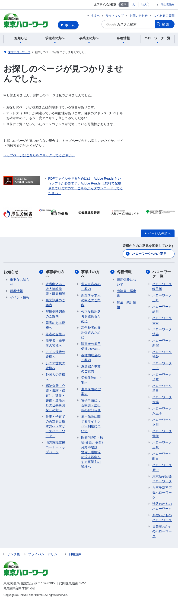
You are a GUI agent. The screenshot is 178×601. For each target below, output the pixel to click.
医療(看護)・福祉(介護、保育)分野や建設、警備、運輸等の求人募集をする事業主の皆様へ (92, 452)
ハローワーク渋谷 (162, 331)
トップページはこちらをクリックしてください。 (39, 155)
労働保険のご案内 (91, 380)
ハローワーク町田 (162, 456)
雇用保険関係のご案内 (55, 314)
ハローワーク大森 (162, 320)
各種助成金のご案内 (91, 357)
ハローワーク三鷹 (162, 445)
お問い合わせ (139, 15)
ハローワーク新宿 (162, 343)
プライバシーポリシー (44, 554)
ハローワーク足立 (162, 377)
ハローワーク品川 (162, 309)
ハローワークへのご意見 (149, 254)
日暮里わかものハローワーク (162, 531)
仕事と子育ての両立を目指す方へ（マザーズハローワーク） (55, 426)
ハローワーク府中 (162, 467)
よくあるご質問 (164, 15)
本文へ (95, 15)
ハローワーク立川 (162, 422)
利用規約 (75, 554)
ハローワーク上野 (162, 297)
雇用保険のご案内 (91, 391)
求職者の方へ (55, 274)
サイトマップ (115, 15)
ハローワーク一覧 (161, 274)
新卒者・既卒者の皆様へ (55, 343)
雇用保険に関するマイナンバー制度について (91, 424)
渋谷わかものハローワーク (162, 506)
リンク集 (13, 554)
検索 (166, 24)
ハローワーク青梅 (162, 433)
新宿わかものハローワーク (162, 517)
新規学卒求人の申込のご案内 (91, 300)
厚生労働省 (168, 4)
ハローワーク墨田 (162, 388)
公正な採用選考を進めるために (91, 316)
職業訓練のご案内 (55, 302)
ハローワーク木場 (162, 399)
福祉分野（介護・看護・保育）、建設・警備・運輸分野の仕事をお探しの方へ (55, 398)
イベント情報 (19, 297)
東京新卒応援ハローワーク (162, 478)
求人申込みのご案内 (91, 286)
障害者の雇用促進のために (91, 346)
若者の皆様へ (55, 334)
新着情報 (16, 291)
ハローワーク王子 (162, 365)
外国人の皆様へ (55, 377)
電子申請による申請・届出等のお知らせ (91, 405)
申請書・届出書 (126, 293)
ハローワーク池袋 (162, 354)
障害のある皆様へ (55, 325)
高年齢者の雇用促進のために (91, 332)
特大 (144, 4)
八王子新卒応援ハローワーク (162, 492)
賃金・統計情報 (126, 304)
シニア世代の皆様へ (55, 365)
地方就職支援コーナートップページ (55, 447)
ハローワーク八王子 (162, 411)
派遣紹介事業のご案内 (91, 369)
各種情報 (124, 272)
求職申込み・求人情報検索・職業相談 (55, 289)
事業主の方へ (90, 274)
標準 (123, 4)
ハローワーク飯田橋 (162, 286)
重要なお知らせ (19, 282)
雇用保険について (126, 282)
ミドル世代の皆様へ (55, 354)
